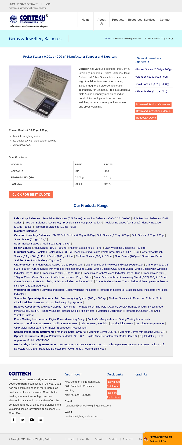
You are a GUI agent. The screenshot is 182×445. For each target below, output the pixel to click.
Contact (165, 19)
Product (108, 38)
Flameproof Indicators (111, 289)
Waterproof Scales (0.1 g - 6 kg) (121, 251)
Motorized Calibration (109, 310)
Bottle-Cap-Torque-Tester (102, 319)
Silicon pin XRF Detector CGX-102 (129, 344)
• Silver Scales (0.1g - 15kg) (151, 91)
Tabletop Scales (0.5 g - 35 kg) (54, 251)
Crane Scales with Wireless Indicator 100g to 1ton (114, 264)
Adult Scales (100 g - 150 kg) (50, 247)
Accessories (79, 327)
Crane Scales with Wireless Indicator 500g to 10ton (62, 268)
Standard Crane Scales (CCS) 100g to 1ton (58, 264)
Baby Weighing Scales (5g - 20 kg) (124, 247)
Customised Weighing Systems (64, 302)
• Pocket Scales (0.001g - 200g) (153, 69)
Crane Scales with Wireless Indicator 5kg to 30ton (111, 272)
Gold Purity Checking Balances (86, 348)
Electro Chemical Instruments (32, 323)
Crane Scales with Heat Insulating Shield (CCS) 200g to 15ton (130, 277)
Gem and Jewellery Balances (32, 235)
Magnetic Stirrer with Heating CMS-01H (142, 331)
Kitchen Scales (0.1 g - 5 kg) (86, 247)
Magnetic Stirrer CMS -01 (71, 331)
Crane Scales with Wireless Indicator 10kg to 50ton (61, 277)
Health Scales (22, 247)
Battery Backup (51, 310)
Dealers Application (113, 395)
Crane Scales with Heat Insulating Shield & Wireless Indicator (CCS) (53, 281)
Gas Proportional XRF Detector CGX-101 (83, 344)
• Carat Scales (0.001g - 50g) (152, 76)
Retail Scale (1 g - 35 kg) (56, 243)
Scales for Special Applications (33, 298)
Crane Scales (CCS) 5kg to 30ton (61, 272)
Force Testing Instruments (30, 319)
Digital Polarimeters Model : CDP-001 (62, 335)
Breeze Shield (70, 310)
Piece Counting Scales (87, 251)
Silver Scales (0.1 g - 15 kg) (30, 239)
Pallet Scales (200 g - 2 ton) (57, 256)
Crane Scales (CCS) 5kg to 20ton (113, 268)
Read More (15, 413)
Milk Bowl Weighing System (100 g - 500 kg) (81, 298)
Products (118, 19)
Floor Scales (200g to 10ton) (131, 256)
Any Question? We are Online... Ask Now (161, 439)
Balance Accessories (27, 306)
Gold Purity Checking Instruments (35, 344)
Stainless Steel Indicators (140, 289)
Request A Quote (146, 117)
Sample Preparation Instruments (34, 331)
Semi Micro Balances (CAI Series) (62, 218)
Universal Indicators (52, 289)
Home (85, 19)
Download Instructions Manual (153, 110)
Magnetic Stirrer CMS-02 (103, 331)
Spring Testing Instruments (134, 319)
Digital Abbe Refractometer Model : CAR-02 (112, 335)
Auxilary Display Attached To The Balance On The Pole (74, 306)
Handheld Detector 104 (52, 348)
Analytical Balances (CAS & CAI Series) (107, 218)
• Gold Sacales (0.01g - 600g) (152, 83)
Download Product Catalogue (153, 104)
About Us (101, 21)
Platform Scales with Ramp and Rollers (131, 298)
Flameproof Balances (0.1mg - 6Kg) (55, 226)
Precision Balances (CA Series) (43, 222)
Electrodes (63, 327)
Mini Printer (87, 310)
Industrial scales (24, 251)
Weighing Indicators (26, 289)
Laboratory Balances (27, 218)
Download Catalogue (113, 384)
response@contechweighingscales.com (27, 8)
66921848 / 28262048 (34, 4)
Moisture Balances (25, 230)
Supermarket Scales (26, 243)
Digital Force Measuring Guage (67, 319)
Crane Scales (22, 264)
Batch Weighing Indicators (81, 289)
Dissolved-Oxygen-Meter (150, 323)
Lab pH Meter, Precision (94, 323)
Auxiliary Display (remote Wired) (127, 306)
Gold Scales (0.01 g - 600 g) (113, 235)
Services (149, 19)
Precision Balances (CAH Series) (82, 222)
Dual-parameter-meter (42, 327)
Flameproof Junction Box (138, 310)
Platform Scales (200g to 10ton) (94, 256)
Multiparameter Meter (65, 323)
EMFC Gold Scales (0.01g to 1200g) (73, 235)
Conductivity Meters (122, 323)
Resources (134, 19)
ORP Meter (20, 327)
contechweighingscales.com (81, 416)
